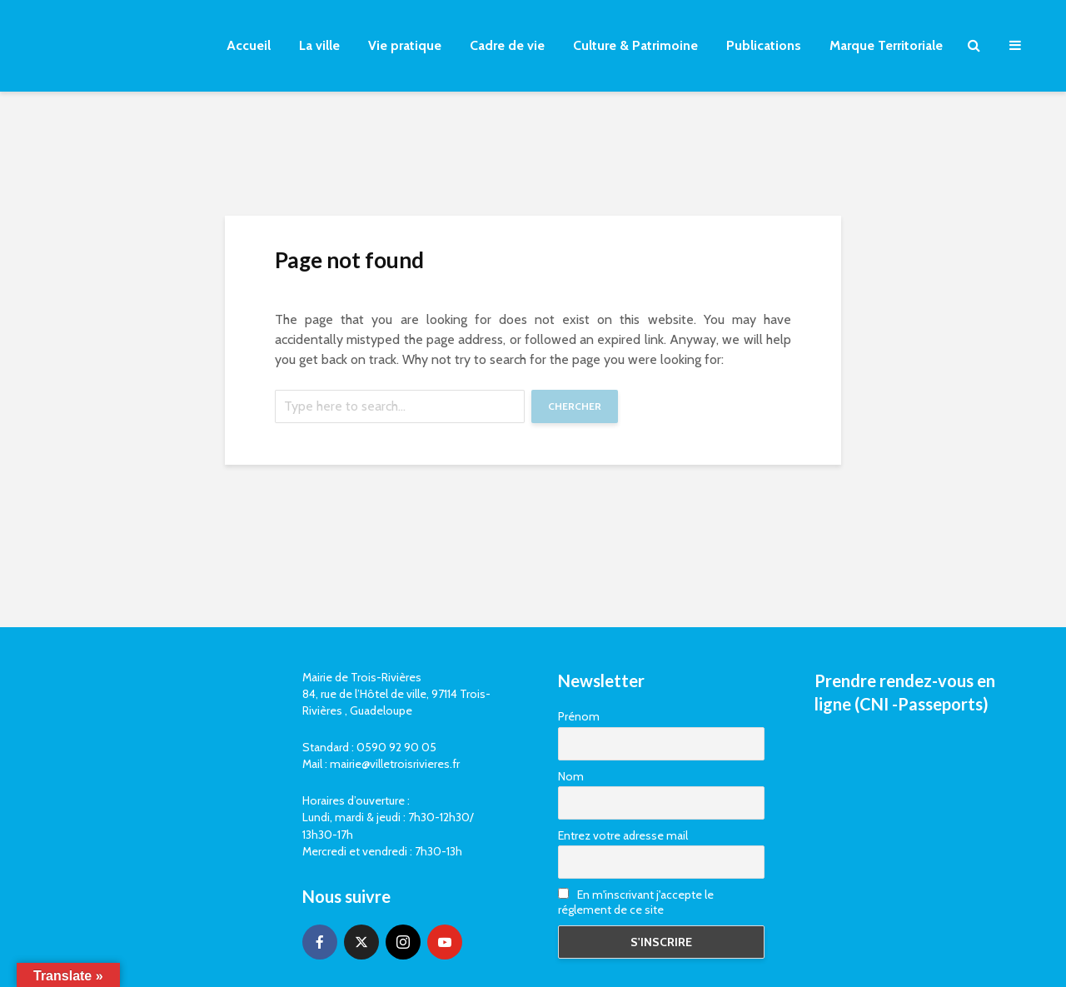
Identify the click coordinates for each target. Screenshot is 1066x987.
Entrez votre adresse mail (623, 835)
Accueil (249, 45)
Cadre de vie (507, 45)
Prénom (579, 716)
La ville (319, 45)
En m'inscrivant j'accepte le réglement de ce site (636, 902)
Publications (763, 45)
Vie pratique (404, 45)
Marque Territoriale (886, 45)
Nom (571, 776)
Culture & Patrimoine (635, 45)
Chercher (574, 406)
